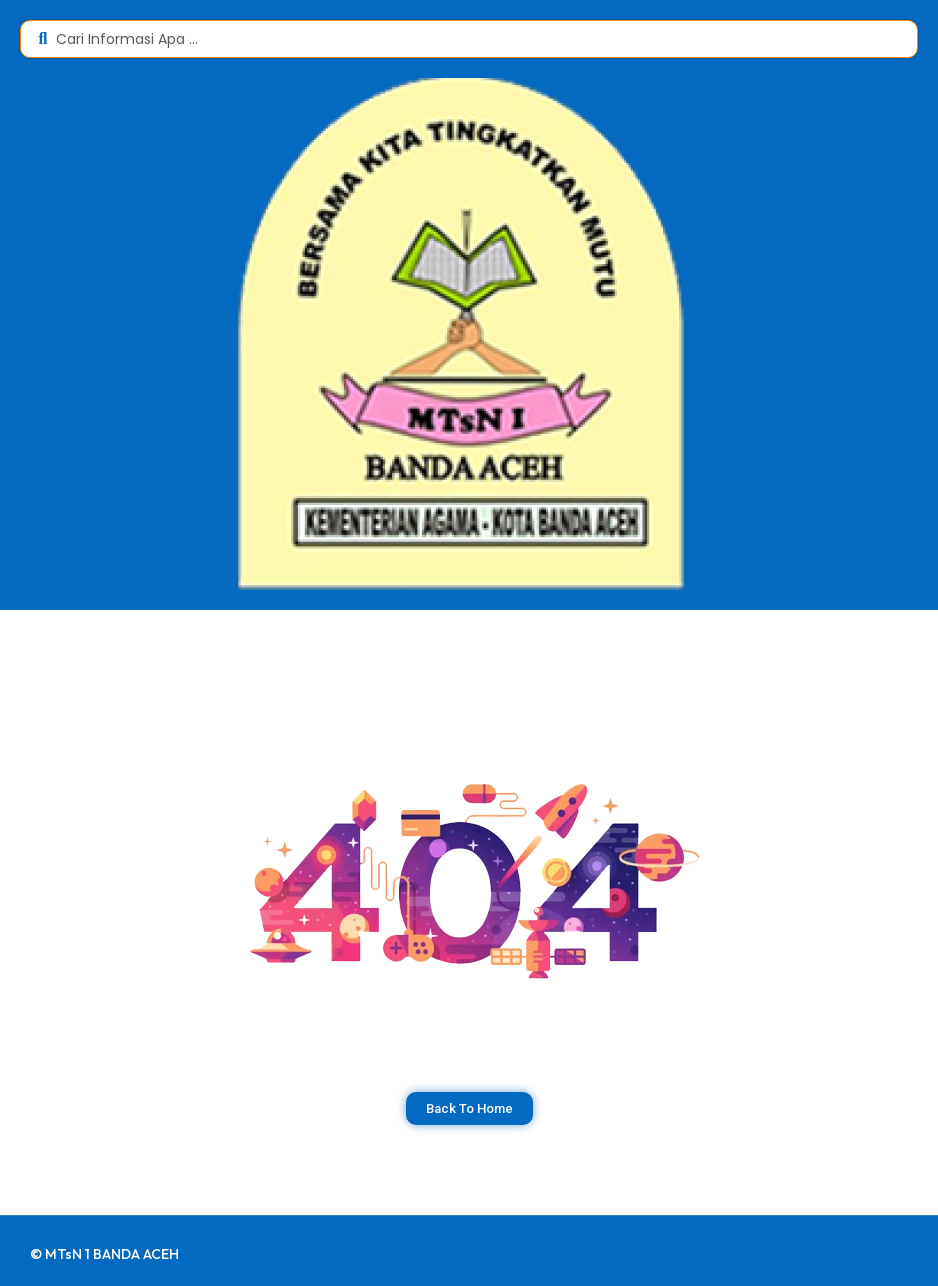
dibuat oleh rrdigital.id (37, 1233)
